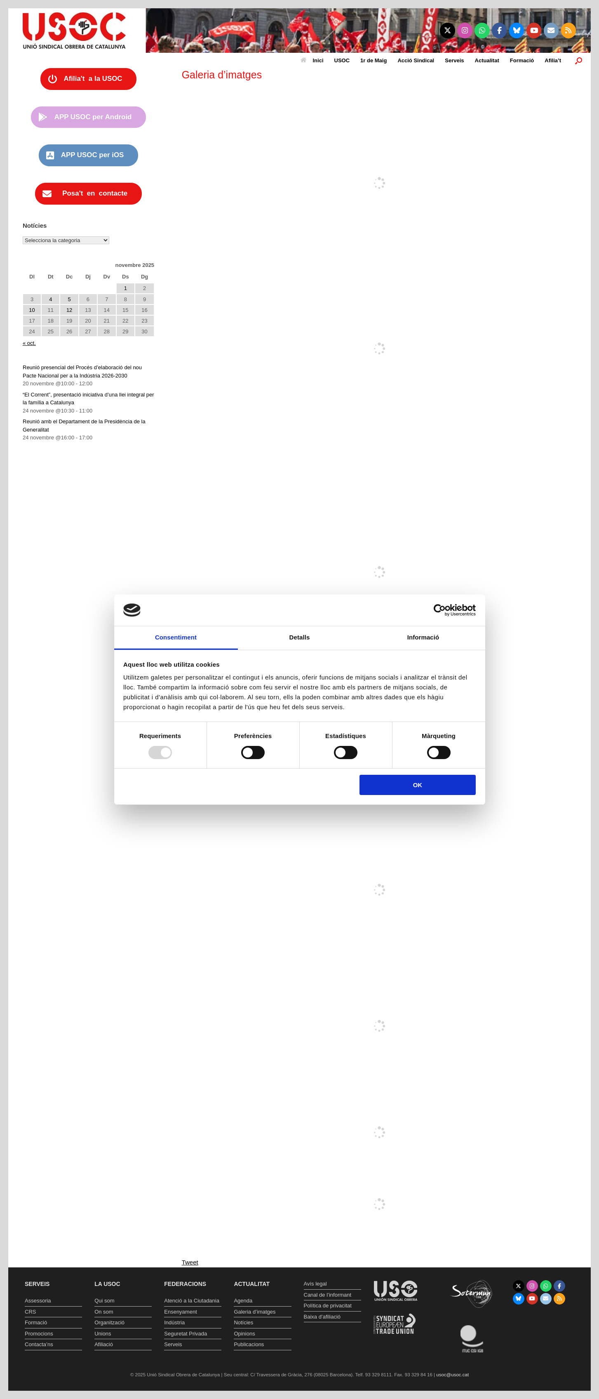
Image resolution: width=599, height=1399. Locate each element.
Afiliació (103, 1344)
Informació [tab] (423, 637)
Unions (102, 1334)
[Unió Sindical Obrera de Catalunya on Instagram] (464, 30)
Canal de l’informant (328, 1295)
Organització (109, 1322)
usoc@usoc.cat (452, 1374)
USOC (342, 60)
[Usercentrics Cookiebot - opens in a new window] (440, 610)
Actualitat (487, 60)
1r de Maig (373, 60)
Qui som (104, 1301)
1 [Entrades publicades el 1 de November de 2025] (125, 288)
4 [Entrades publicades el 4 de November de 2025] (50, 299)
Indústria (174, 1322)
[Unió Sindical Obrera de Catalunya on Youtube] (534, 30)
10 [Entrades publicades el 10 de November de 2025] (32, 310)
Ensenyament (180, 1312)
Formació (522, 60)
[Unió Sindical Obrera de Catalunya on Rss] (568, 30)
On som (103, 1312)
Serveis (454, 60)
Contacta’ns (39, 1344)
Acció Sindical (415, 60)
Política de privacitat (328, 1305)
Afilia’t (553, 60)
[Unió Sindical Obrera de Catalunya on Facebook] (499, 30)
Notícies (243, 1322)
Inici (312, 60)
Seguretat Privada (185, 1334)
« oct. (29, 343)
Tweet (190, 1262)
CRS (30, 1312)
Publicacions (249, 1344)
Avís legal (315, 1284)
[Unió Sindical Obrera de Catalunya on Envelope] (551, 30)
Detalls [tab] (299, 637)
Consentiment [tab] (176, 637)
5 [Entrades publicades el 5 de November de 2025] (69, 299)
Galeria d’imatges (254, 1312)
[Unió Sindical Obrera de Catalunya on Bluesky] (516, 30)
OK (418, 784)
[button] (578, 60)
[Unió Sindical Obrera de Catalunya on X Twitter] (447, 30)
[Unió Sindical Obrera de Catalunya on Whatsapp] (482, 30)
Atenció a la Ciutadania (191, 1301)
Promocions (39, 1334)
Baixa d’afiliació (322, 1317)
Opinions (244, 1334)
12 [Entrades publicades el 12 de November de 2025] (69, 310)
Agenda (243, 1301)
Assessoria (38, 1301)
